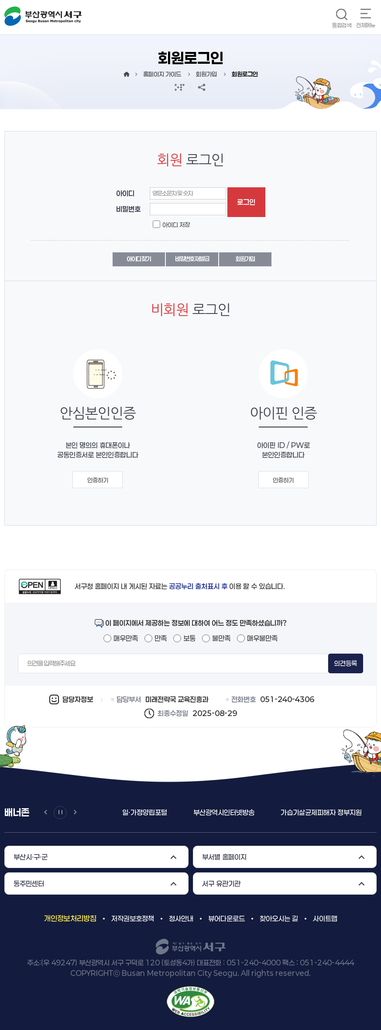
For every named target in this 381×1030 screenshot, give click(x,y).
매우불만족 (262, 638)
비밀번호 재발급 (192, 258)
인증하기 (97, 480)
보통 (189, 638)
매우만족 (125, 638)
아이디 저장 (176, 224)
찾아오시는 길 (279, 918)
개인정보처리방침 (70, 918)
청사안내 (181, 918)
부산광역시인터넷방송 (223, 812)
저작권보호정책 (132, 918)
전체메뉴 (365, 25)
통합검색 (341, 25)
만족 (160, 638)
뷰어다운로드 (226, 918)
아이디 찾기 (139, 258)
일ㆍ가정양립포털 (144, 812)
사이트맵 (325, 918)
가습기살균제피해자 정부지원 (321, 812)
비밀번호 (128, 209)
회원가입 (245, 258)
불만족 (221, 638)
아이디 (125, 193)
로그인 (246, 202)
